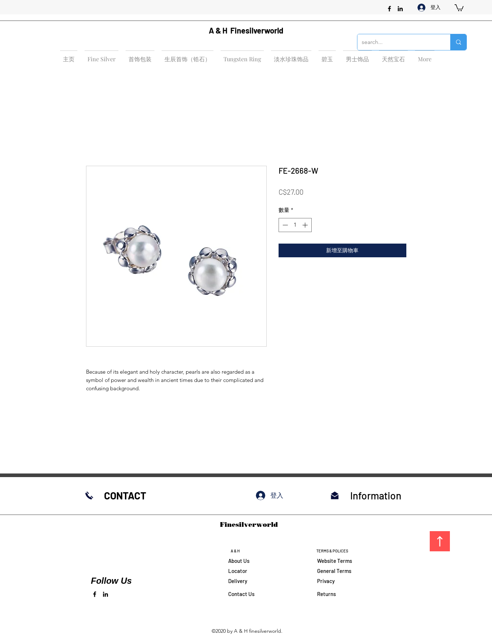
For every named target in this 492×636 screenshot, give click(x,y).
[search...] (398, 42)
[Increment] (306, 225)
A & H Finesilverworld (246, 30)
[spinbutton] (295, 225)
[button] (459, 7)
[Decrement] (284, 225)
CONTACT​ (125, 495)
